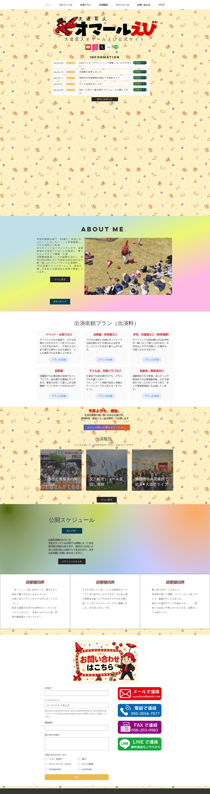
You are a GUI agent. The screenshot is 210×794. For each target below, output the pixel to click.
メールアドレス (52, 700)
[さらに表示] (60, 279)
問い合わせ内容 (52, 735)
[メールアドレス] (76, 705)
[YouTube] (88, 47)
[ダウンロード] (60, 301)
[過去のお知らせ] (105, 99)
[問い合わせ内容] (76, 744)
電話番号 (49, 723)
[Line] (116, 47)
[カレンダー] (72, 531)
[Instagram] (95, 47)
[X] (102, 47)
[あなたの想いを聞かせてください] (107, 427)
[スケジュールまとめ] (72, 561)
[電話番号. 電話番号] (76, 727)
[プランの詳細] (59, 360)
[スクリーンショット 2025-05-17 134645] (109, 47)
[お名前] (76, 693)
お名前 (48, 688)
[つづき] (140, 62)
